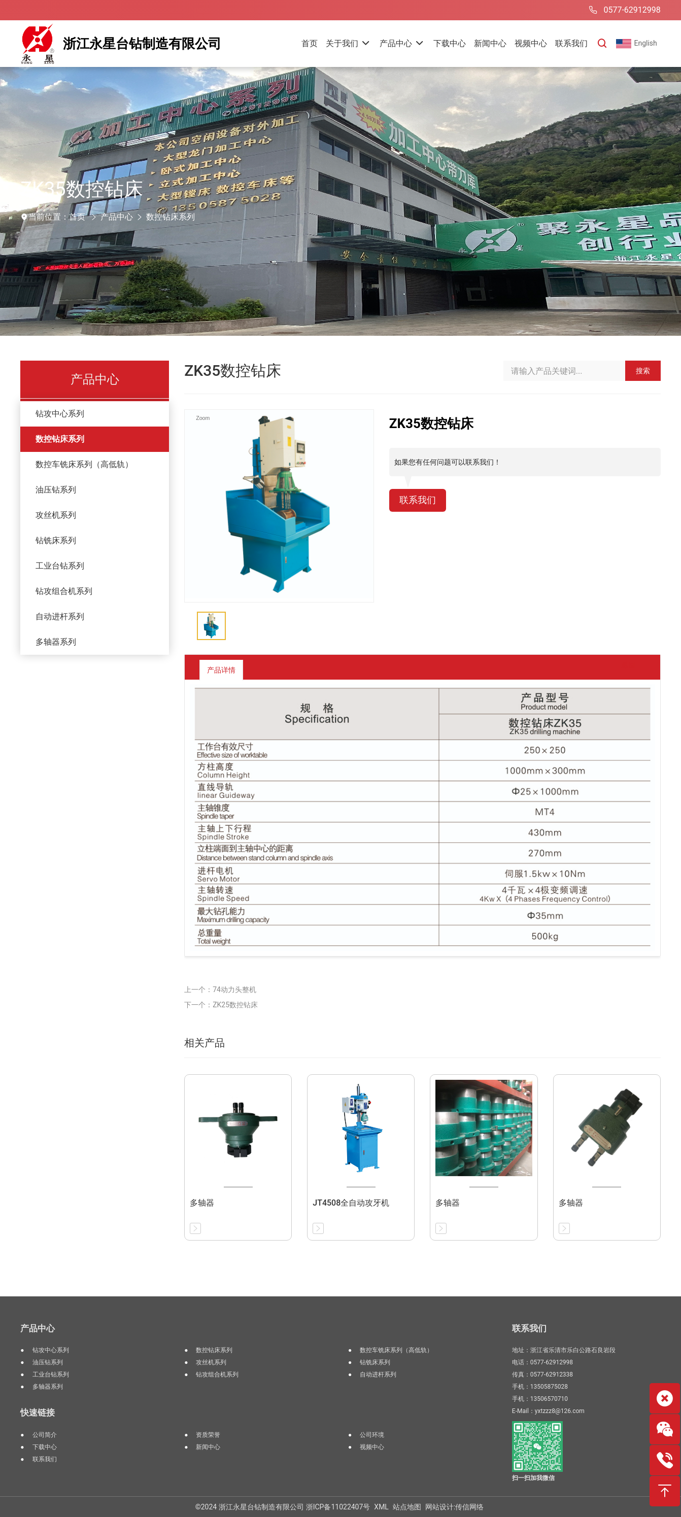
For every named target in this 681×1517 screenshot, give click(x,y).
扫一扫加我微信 (533, 1477)
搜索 (643, 371)
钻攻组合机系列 (64, 591)
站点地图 (407, 1507)
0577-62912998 (623, 10)
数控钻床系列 (170, 217)
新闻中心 (208, 1447)
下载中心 (44, 1447)
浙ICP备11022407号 (338, 1507)
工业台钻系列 (60, 566)
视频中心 (372, 1447)
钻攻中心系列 (60, 413)
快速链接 (37, 1412)
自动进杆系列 (60, 616)
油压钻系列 (56, 490)
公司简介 (44, 1434)
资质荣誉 (208, 1434)
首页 (77, 217)
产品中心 (116, 217)
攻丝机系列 (56, 515)
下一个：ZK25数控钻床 (221, 1005)
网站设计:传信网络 (454, 1507)
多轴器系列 (56, 642)
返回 (620, 669)
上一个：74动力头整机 (220, 989)
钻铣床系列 (56, 540)
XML (381, 1507)
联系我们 (419, 501)
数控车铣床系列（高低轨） (84, 464)
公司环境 (372, 1434)
